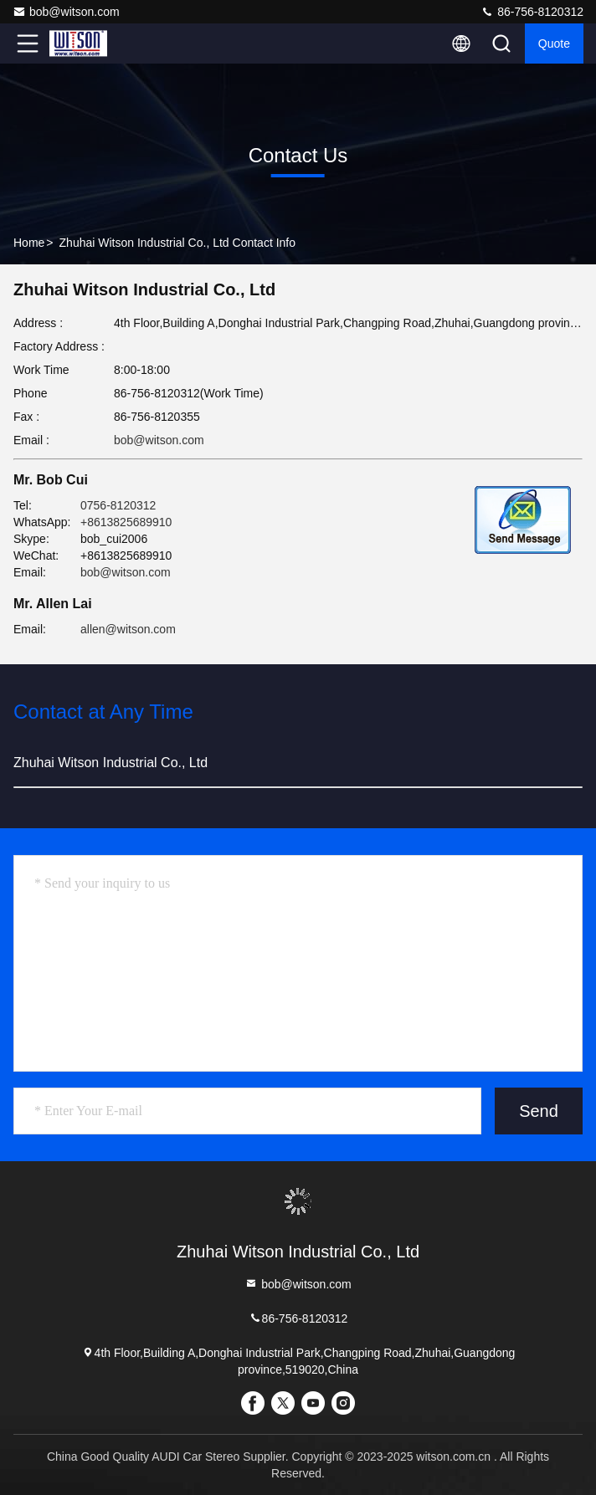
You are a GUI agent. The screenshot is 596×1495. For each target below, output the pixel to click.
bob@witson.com (66, 11)
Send (538, 1111)
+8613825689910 (126, 522)
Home (28, 242)
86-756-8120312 (531, 11)
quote (554, 43)
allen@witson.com (128, 629)
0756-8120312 (118, 505)
